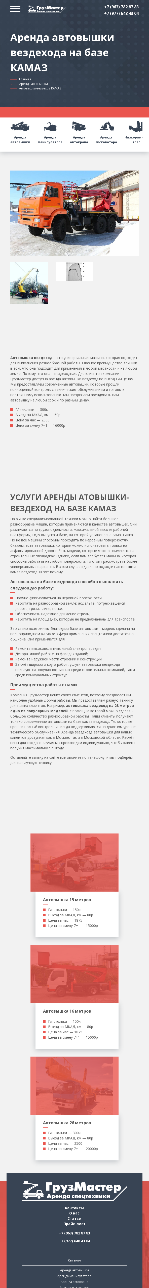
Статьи (74, 1218)
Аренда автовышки (33, 84)
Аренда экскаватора (106, 130)
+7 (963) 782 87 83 (121, 7)
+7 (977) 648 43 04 (121, 13)
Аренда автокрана (79, 130)
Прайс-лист (74, 1223)
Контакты (74, 1207)
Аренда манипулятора (50, 130)
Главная (25, 79)
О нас (74, 1213)
